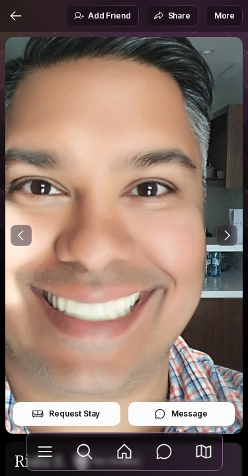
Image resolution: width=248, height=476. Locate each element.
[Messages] (164, 451)
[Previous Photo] (21, 235)
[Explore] (84, 451)
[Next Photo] (226, 235)
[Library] (45, 451)
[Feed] (124, 451)
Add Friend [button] (101, 16)
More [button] (224, 15)
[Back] (15, 15)
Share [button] (171, 16)
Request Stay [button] (66, 414)
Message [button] (181, 414)
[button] (203, 451)
